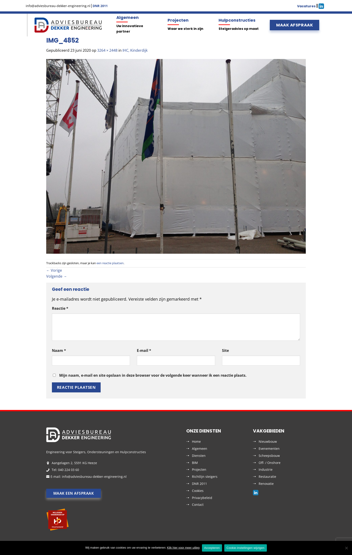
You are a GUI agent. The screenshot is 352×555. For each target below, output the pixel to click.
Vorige (54, 270)
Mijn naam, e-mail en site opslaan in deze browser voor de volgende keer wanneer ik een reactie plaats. (153, 375)
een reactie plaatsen (110, 263)
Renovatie (266, 483)
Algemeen (127, 17)
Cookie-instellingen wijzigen (246, 548)
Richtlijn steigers (204, 476)
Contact (198, 504)
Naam (59, 350)
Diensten (199, 455)
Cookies (198, 491)
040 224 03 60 (68, 470)
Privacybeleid (202, 498)
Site (225, 350)
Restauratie (267, 476)
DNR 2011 (199, 483)
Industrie (266, 469)
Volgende (56, 276)
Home (196, 441)
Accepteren (212, 548)
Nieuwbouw (268, 441)
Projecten (178, 20)
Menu (26, 25)
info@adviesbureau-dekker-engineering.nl (94, 476)
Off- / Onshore (270, 462)
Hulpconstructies (237, 20)
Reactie (60, 308)
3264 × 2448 (107, 50)
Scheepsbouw (269, 455)
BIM (195, 462)
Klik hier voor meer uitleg (183, 547)
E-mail (144, 350)
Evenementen (269, 448)
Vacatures (306, 6)
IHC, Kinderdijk (135, 50)
